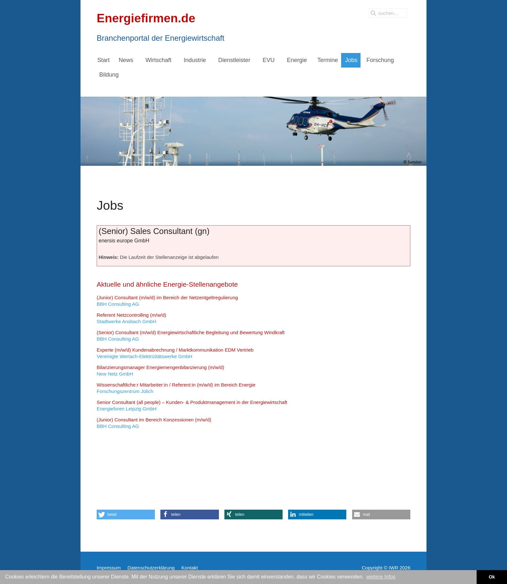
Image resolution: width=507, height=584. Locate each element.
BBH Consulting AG (167, 301)
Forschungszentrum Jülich (176, 388)
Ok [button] (492, 576)
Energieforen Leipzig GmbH (192, 405)
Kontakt (189, 567)
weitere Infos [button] (381, 576)
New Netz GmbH (160, 371)
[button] (126, 514)
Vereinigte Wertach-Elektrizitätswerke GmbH (175, 353)
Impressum (109, 567)
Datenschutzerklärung (151, 567)
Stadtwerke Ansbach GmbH (131, 318)
